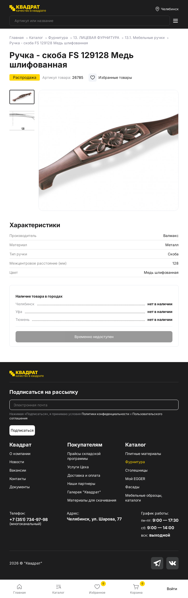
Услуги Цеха (78, 467)
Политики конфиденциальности (105, 414)
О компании (19, 453)
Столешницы (136, 470)
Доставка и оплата (83, 475)
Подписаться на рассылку (43, 392)
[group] (109, 154)
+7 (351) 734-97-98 (28, 519)
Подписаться (22, 430)
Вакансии (17, 470)
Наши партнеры (81, 483)
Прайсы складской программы (84, 456)
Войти (172, 588)
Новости (16, 462)
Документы (19, 487)
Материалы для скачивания (91, 500)
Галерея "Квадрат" (84, 492)
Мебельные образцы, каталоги (143, 498)
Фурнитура (135, 462)
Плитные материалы (143, 453)
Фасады (132, 487)
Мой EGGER (135, 478)
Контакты (17, 478)
